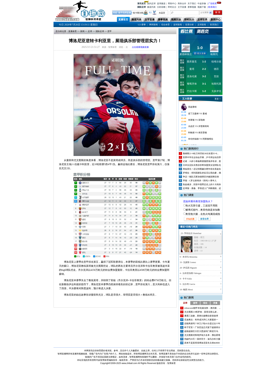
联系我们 (212, 7)
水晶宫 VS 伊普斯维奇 (198, 126)
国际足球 (141, 7)
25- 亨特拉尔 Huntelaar (191, 233)
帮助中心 (172, 3)
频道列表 (151, 7)
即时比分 (172, 7)
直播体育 (72, 31)
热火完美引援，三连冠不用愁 (202, 205)
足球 (90, 31)
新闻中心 (216, 19)
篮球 (195, 303)
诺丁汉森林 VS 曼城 (197, 113)
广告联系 (212, 3)
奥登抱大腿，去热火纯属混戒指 (203, 214)
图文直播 (201, 53)
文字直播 (182, 7)
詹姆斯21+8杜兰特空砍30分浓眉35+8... (201, 153)
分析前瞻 (161, 7)
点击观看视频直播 (140, 47)
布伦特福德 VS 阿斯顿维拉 (200, 139)
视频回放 (176, 19)
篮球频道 (161, 3)
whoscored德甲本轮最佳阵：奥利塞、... (202, 308)
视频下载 (201, 7)
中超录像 (201, 3)
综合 (205, 303)
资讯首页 (141, 3)
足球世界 (202, 19)
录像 (215, 303)
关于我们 (192, 3)
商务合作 (182, 3)
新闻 (82, 31)
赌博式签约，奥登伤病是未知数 (203, 210)
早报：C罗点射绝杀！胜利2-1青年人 (200, 180)
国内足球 (151, 3)
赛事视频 (192, 7)
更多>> (218, 99)
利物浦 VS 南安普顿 (197, 132)
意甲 (109, 31)
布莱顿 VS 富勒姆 (196, 120)
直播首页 (123, 19)
